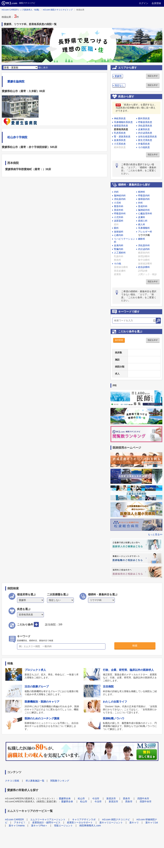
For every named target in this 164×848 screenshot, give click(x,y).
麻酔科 (141, 238)
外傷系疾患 (144, 143)
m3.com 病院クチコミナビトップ (58, 10)
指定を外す (153, 76)
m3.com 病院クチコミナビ (116, 819)
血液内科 (118, 245)
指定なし (119, 85)
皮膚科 (141, 217)
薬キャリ (134, 822)
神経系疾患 (120, 118)
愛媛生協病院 (15, 81)
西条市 (126, 798)
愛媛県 (118, 76)
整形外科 (118, 206)
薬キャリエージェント (111, 822)
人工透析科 (120, 252)
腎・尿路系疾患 (122, 136)
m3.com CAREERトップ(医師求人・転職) (20, 10)
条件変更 (119, 340)
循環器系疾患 (121, 125)
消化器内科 (120, 199)
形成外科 (142, 206)
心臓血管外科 (145, 213)
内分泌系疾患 (145, 133)
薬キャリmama (17, 825)
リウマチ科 (144, 235)
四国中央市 (143, 798)
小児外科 (118, 217)
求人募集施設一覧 (35, 780)
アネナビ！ (20, 822)
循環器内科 (144, 199)
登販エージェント (63, 825)
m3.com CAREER (14, 819)
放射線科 (118, 231)
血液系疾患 (120, 140)
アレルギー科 (145, 231)
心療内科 (118, 235)
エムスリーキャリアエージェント (47, 819)
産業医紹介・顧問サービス (46, 822)
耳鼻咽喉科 (144, 228)
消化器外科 (144, 245)
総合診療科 (144, 267)
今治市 (95, 798)
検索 (134, 645)
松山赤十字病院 (17, 137)
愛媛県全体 (65, 798)
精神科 (141, 191)
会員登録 (156, 3)
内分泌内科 (144, 249)
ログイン (143, 3)
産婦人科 (142, 220)
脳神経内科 (120, 195)
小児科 (117, 202)
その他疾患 (144, 147)
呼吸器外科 (120, 213)
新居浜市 (111, 798)
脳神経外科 (144, 210)
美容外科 (118, 210)
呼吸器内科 (144, 195)
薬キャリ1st (151, 822)
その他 (117, 263)
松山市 (81, 798)
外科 (140, 202)
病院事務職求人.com (90, 825)
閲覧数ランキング (59, 780)
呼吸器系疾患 (145, 122)
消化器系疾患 (145, 125)
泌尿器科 (118, 220)
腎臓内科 (118, 249)
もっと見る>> (155, 534)
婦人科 (141, 224)
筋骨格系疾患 (121, 129)
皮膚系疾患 (144, 129)
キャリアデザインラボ (84, 819)
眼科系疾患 (144, 118)
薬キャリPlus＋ (39, 825)
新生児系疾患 (145, 140)
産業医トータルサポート (80, 822)
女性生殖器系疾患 (147, 136)
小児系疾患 (120, 143)
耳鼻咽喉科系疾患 (123, 122)
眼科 (116, 228)
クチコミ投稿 (12, 780)
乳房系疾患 (120, 133)
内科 (116, 191)
